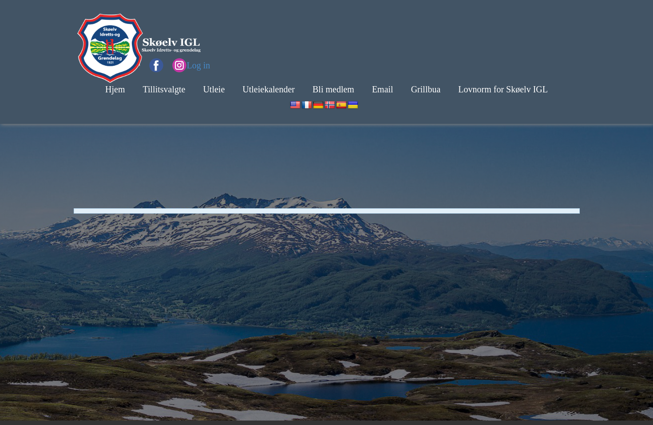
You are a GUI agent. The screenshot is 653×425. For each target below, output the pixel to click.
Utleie (214, 89)
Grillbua (426, 89)
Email (382, 89)
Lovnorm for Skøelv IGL (503, 89)
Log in (198, 65)
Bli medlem (333, 89)
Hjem (115, 89)
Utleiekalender (268, 89)
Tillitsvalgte (163, 89)
